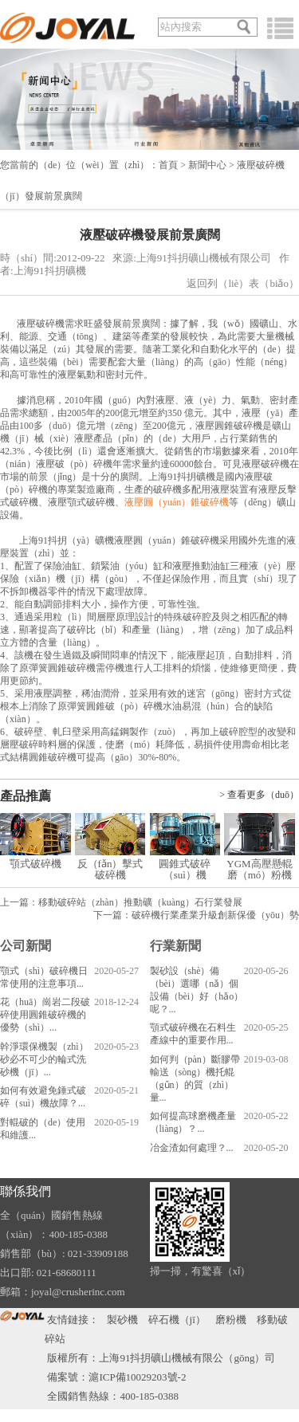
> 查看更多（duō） (259, 794)
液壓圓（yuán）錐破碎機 (176, 502)
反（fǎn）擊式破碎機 (110, 869)
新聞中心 (207, 165)
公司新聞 (25, 946)
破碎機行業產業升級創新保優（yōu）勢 (215, 915)
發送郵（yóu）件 (106, 6)
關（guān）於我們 (182, 6)
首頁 (168, 165)
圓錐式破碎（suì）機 (184, 869)
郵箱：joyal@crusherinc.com (62, 1292)
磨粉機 (230, 1320)
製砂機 (122, 1320)
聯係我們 (25, 1191)
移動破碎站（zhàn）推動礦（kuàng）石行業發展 (140, 902)
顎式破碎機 (35, 864)
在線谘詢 (241, 6)
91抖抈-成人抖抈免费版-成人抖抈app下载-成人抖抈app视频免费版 (149, 1415)
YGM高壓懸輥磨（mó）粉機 (259, 869)
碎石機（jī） (177, 1320)
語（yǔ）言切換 (34, 6)
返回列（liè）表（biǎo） (243, 283)
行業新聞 (175, 946)
